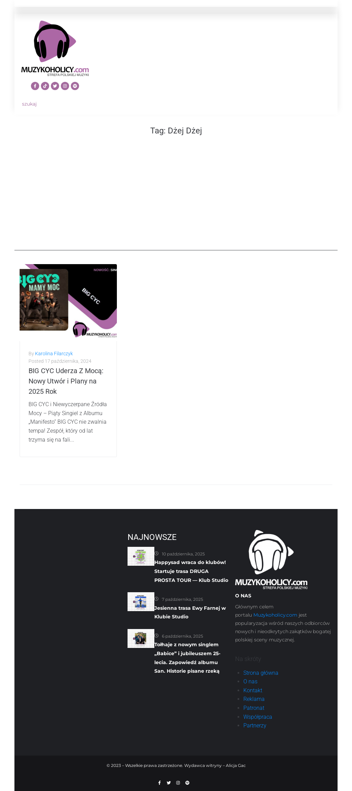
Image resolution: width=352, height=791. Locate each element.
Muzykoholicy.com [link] (275, 615)
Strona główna (260, 673)
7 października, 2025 (182, 599)
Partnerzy (254, 725)
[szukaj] (55, 104)
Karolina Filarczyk (54, 353)
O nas (250, 681)
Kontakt (252, 690)
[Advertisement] (176, 202)
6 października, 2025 (182, 636)
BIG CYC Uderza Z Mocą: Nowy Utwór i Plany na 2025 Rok (66, 381)
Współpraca (257, 717)
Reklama (254, 699)
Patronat (253, 708)
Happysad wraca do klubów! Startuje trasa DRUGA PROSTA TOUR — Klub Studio (191, 571)
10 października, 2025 (183, 553)
